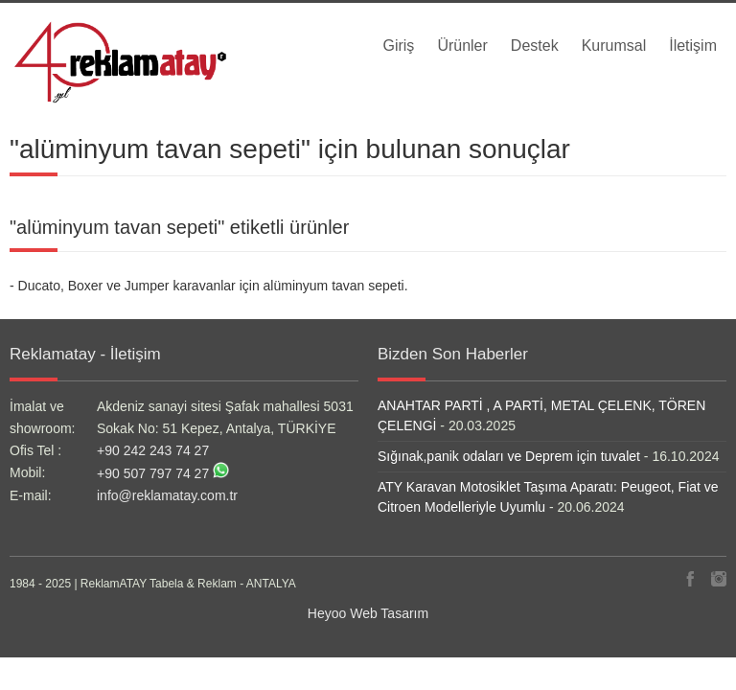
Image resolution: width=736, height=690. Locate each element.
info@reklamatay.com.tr (167, 495)
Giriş (398, 45)
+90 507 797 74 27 (153, 473)
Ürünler (462, 45)
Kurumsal (614, 45)
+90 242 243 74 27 (153, 450)
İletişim (693, 45)
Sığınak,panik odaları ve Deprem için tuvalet (509, 456)
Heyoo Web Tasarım (368, 613)
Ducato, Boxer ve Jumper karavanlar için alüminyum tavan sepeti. (213, 285)
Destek (535, 45)
